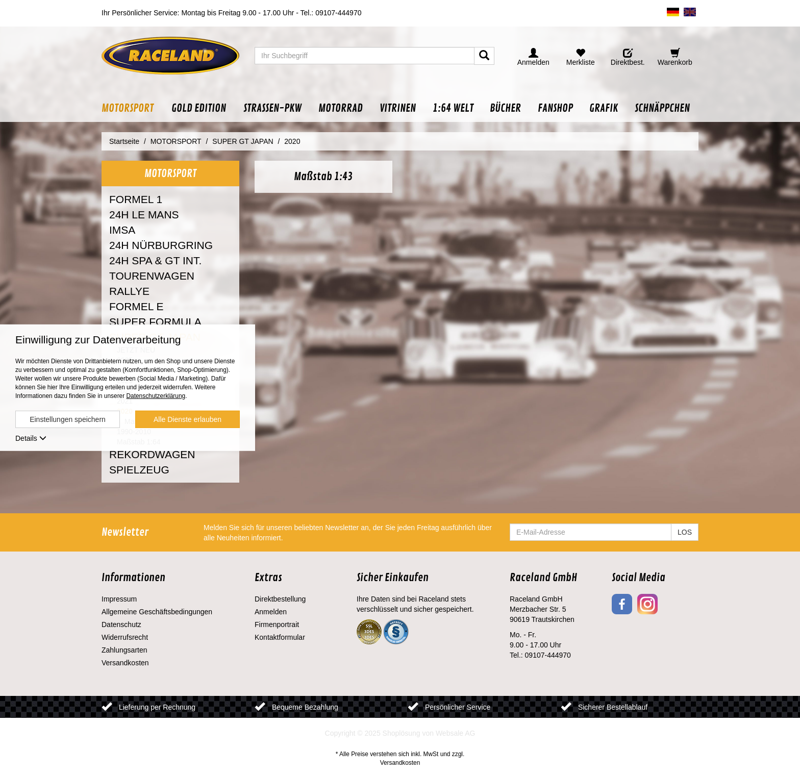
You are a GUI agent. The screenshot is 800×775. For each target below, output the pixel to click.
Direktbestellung (280, 599)
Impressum (119, 599)
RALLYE (129, 291)
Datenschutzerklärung (155, 395)
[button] (132, 108)
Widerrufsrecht (125, 637)
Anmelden (271, 612)
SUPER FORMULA (155, 322)
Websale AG (456, 733)
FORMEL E (136, 306)
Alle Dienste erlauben (187, 419)
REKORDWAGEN (152, 454)
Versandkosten (125, 663)
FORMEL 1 (135, 199)
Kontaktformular (280, 637)
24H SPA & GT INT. (155, 260)
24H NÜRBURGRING (161, 245)
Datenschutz (121, 624)
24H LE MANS (144, 214)
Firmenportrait (277, 624)
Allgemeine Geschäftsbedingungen (157, 612)
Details (30, 438)
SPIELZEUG (139, 470)
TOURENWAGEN (151, 276)
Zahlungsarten (124, 650)
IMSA (122, 230)
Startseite (124, 141)
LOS (685, 532)
